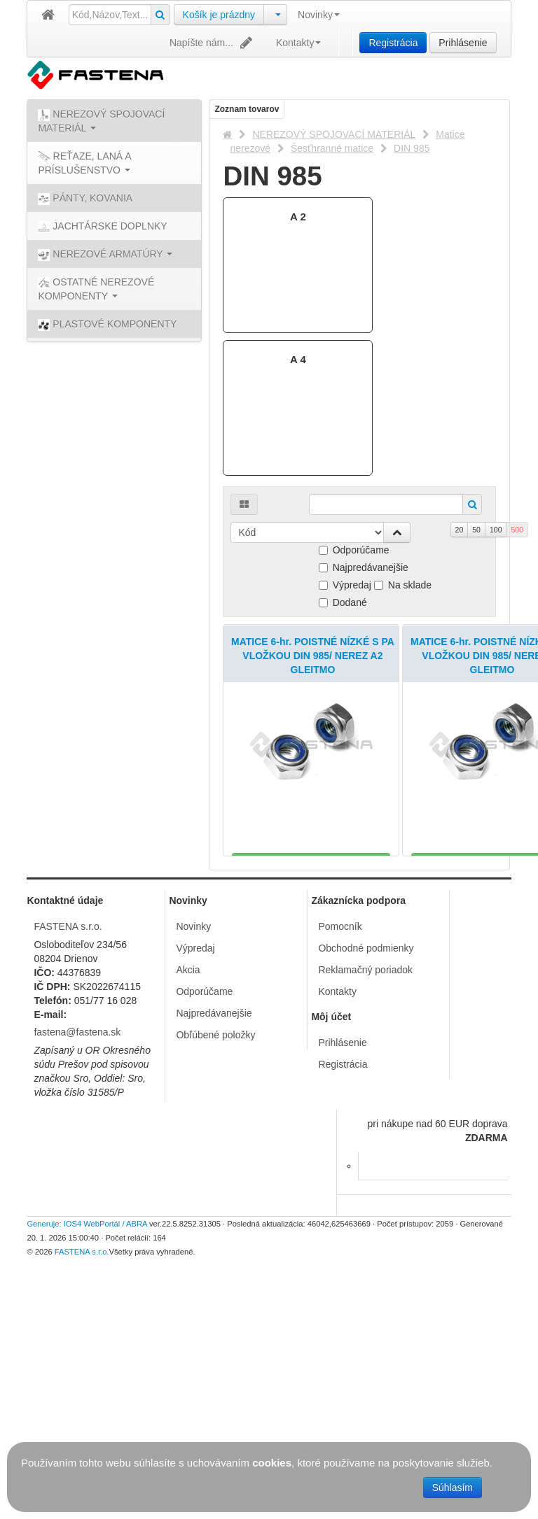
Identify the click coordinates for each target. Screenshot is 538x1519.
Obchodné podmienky (365, 1180)
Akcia (188, 1202)
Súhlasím (452, 1487)
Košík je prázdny (219, 14)
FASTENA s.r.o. (68, 1158)
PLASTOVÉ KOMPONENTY (107, 324)
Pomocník (339, 1158)
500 (517, 529)
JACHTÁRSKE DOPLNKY (102, 226)
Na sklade (403, 585)
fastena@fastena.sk (77, 1264)
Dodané (343, 602)
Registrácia (393, 42)
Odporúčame (354, 550)
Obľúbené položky (215, 1267)
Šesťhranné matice (332, 148)
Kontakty (298, 42)
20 (459, 529)
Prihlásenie (463, 42)
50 (476, 529)
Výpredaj (345, 585)
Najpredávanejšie (363, 567)
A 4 (298, 359)
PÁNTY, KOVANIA (85, 198)
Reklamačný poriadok (365, 1202)
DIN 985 (411, 148)
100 (496, 529)
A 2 (298, 216)
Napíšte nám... (212, 43)
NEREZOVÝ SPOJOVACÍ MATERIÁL (333, 134)
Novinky (319, 14)
